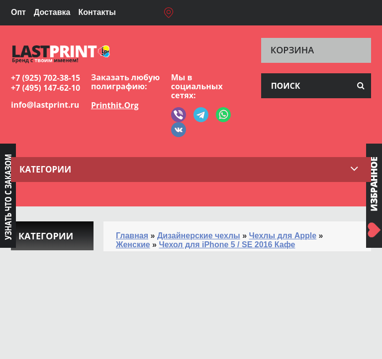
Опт (18, 12)
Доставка (52, 12)
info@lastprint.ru (45, 104)
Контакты (96, 12)
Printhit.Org (115, 105)
